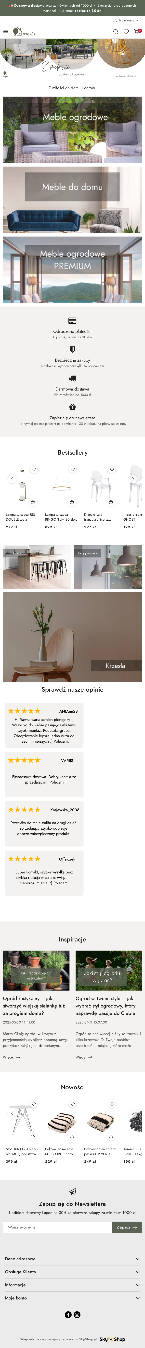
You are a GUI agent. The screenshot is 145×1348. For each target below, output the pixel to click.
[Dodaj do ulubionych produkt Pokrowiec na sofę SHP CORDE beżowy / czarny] (72, 1104)
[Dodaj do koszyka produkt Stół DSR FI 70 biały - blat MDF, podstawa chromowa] (32, 1136)
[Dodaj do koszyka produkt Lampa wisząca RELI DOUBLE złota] (32, 501)
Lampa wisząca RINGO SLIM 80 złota (61, 517)
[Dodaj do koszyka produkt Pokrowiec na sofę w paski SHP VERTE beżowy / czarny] (111, 1136)
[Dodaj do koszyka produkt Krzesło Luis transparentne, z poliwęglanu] (111, 501)
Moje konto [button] (72, 1298)
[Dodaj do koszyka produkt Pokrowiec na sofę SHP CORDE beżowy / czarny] (71, 1136)
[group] (72, 59)
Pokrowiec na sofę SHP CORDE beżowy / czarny (61, 1152)
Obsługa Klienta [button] (72, 1272)
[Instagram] (77, 1314)
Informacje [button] (72, 1285)
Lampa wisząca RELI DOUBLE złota (21, 517)
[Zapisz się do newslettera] (57, 1227)
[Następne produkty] (132, 479)
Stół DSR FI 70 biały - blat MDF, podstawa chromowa (22, 1152)
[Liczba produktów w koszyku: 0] (136, 31)
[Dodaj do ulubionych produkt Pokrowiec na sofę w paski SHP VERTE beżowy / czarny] (112, 1104)
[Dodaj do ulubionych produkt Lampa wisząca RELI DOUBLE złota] (33, 469)
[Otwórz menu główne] (6, 31)
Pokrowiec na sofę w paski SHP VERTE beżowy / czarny (100, 1152)
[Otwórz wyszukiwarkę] (116, 31)
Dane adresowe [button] (72, 1259)
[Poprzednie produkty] (12, 479)
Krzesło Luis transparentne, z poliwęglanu (96, 517)
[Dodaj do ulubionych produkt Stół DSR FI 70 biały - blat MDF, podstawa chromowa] (33, 1104)
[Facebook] (68, 1314)
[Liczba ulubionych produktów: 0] (126, 31)
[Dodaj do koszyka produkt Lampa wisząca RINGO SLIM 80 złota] (71, 501)
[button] (73, 456)
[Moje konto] (126, 20)
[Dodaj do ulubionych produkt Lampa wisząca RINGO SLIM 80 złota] (72, 469)
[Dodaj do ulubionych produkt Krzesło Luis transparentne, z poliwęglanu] (112, 469)
